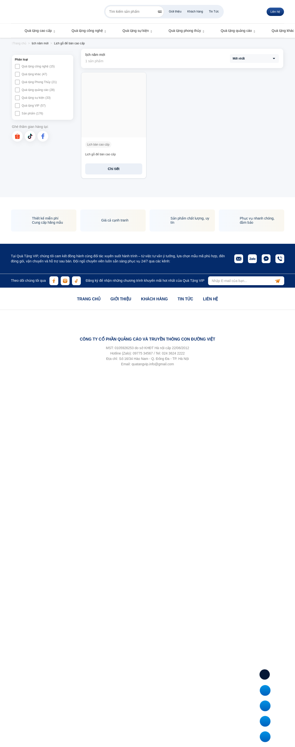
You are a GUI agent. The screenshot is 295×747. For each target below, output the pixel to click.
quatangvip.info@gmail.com (152, 364)
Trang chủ (89, 299)
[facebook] (42, 136)
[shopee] (17, 136)
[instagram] (65, 280)
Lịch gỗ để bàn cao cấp (100, 154)
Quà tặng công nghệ (85, 31)
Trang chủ (19, 43)
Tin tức (185, 299)
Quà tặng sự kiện (133, 31)
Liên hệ (210, 299)
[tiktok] (30, 136)
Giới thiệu (175, 11)
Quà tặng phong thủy (182, 31)
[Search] (159, 11)
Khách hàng (195, 11)
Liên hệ (275, 11)
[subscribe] (277, 280)
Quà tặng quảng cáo (234, 31)
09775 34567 (143, 353)
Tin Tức (214, 11)
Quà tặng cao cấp (36, 31)
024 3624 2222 (173, 353)
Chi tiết (113, 169)
